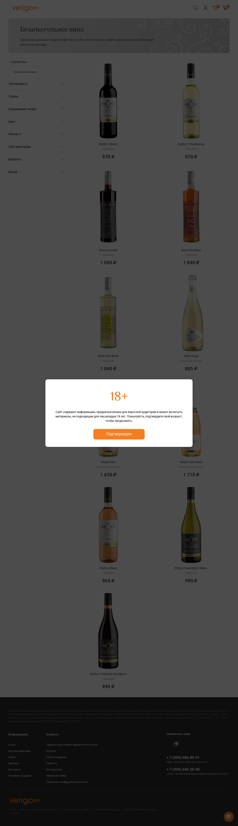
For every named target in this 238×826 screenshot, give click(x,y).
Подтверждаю (119, 434)
